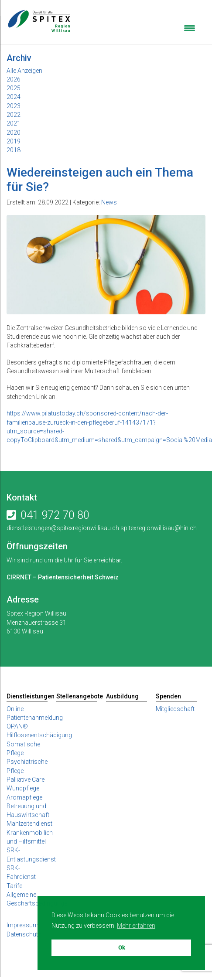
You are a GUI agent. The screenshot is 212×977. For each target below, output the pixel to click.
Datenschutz (24, 934)
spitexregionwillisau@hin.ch (158, 527)
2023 (14, 105)
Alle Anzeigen (24, 70)
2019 (14, 141)
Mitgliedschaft (175, 708)
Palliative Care (25, 779)
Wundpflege (23, 788)
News (109, 202)
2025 (14, 88)
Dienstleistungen (27, 696)
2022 (14, 114)
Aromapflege (24, 797)
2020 (14, 132)
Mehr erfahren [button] (136, 925)
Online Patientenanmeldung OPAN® (35, 717)
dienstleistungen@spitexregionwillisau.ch (63, 527)
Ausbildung (122, 696)
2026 (14, 79)
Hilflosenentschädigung (39, 735)
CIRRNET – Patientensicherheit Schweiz (63, 577)
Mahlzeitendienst (29, 823)
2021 (14, 123)
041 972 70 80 (55, 515)
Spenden (168, 696)
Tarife (14, 885)
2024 (14, 96)
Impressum (22, 925)
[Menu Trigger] (190, 27)
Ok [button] (121, 947)
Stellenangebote (76, 696)
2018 (14, 149)
